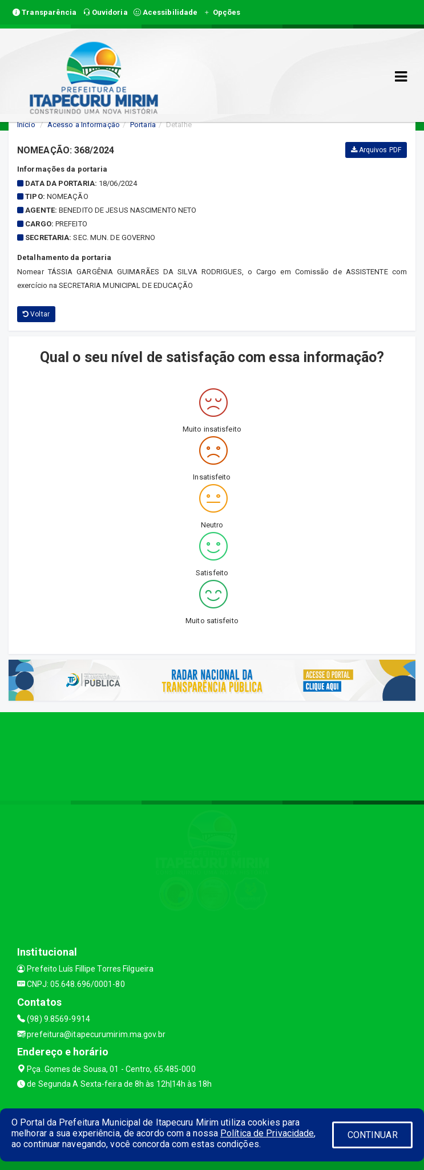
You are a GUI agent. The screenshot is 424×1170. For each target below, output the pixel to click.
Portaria (143, 124)
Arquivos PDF (376, 150)
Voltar (36, 314)
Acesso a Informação (83, 124)
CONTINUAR (373, 1135)
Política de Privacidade (267, 1133)
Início (26, 124)
